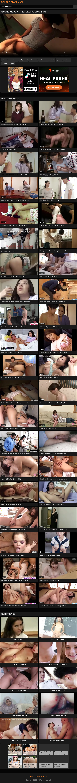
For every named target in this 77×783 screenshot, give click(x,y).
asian (16, 60)
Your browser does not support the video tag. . (38, 35)
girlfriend (25, 60)
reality (61, 60)
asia (5, 64)
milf (53, 60)
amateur (7, 60)
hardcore (45, 60)
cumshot (35, 60)
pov (12, 64)
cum (68, 60)
